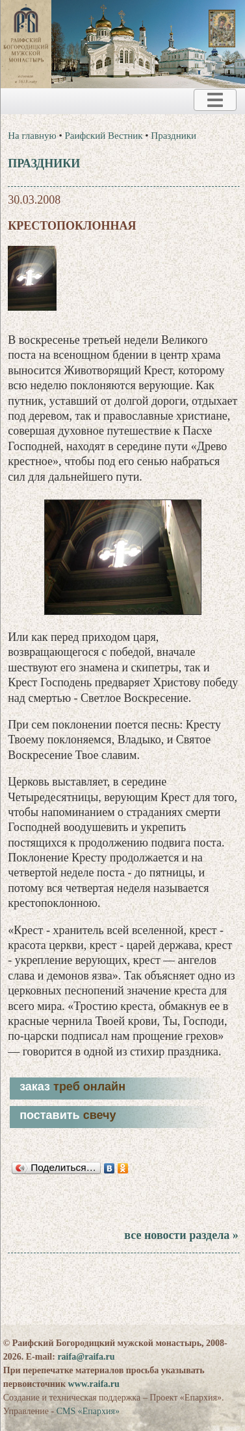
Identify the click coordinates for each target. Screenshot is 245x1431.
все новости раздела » (181, 1235)
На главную (32, 135)
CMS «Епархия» (88, 1411)
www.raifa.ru (94, 1384)
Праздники (173, 135)
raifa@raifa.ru (85, 1357)
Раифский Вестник (104, 135)
